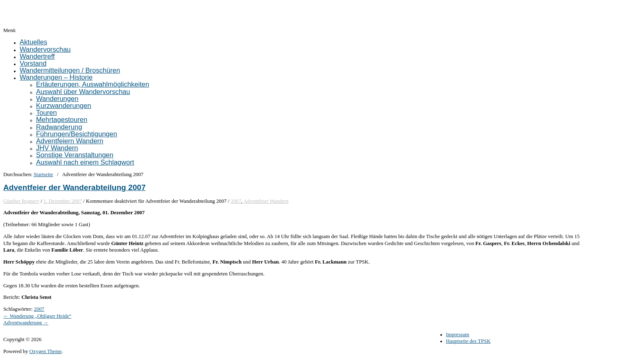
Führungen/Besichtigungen (76, 134)
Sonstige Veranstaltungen (74, 155)
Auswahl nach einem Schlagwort (85, 162)
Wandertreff (37, 56)
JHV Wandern (57, 148)
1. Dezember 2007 (62, 201)
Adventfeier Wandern (266, 201)
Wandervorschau (45, 49)
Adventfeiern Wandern (69, 141)
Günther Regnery (21, 201)
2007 (236, 201)
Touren (46, 113)
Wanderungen (57, 99)
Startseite (43, 174)
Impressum (457, 334)
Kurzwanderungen (63, 106)
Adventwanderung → (25, 323)
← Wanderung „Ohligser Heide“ (37, 316)
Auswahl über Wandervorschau (83, 92)
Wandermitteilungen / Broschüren (70, 70)
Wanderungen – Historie (56, 77)
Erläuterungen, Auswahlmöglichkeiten (92, 84)
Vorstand (33, 63)
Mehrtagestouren (61, 120)
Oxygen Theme (45, 351)
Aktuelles (33, 42)
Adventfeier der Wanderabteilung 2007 (74, 187)
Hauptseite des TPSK (468, 341)
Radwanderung (59, 127)
